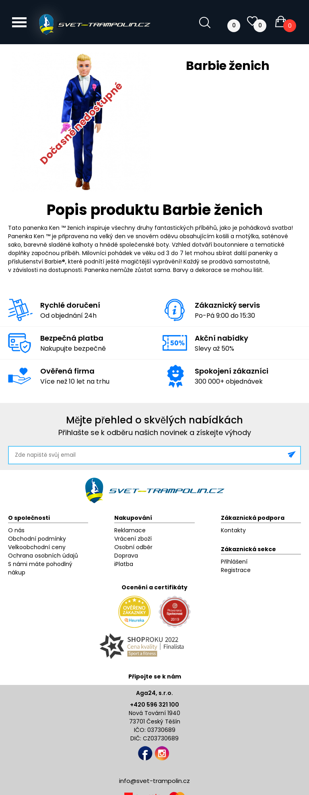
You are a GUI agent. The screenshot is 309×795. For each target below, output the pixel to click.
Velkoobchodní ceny (37, 547)
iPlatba (123, 564)
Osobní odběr (133, 547)
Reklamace (130, 530)
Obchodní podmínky (37, 539)
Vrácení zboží (133, 539)
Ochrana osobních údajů (43, 556)
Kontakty (233, 530)
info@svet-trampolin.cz (154, 781)
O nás (16, 530)
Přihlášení (234, 562)
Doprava (126, 556)
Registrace (236, 570)
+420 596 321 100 (154, 705)
